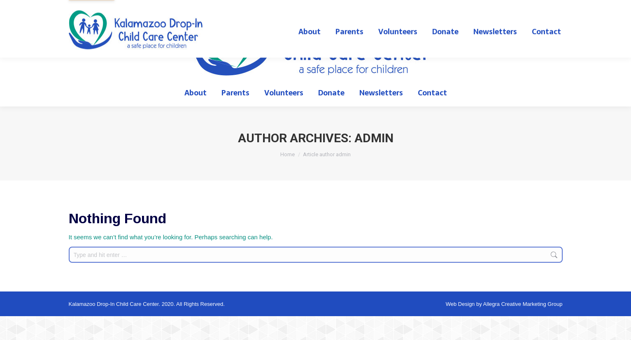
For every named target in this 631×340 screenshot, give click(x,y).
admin (374, 162)
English (511, 12)
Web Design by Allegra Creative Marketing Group (504, 328)
